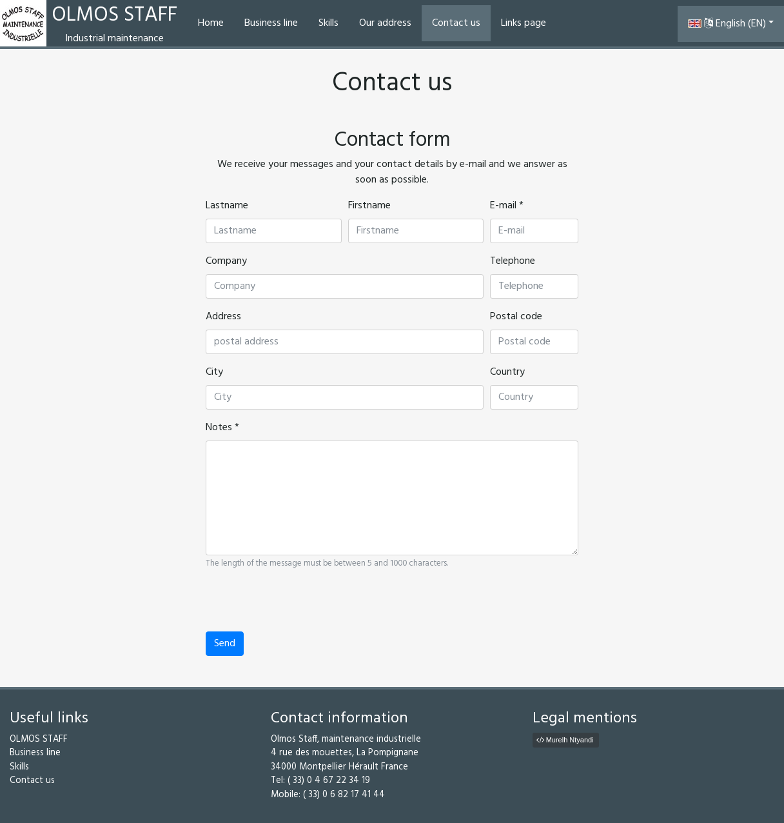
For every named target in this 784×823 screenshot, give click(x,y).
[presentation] (304, 606)
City (214, 372)
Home (211, 23)
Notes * (222, 427)
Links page (523, 23)
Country (507, 372)
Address (223, 316)
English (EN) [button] (727, 23)
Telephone (512, 261)
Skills (328, 23)
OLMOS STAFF (39, 739)
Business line (271, 23)
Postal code (516, 316)
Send (224, 643)
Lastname (227, 205)
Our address (385, 23)
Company (226, 261)
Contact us (456, 23)
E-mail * (507, 205)
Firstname (369, 205)
